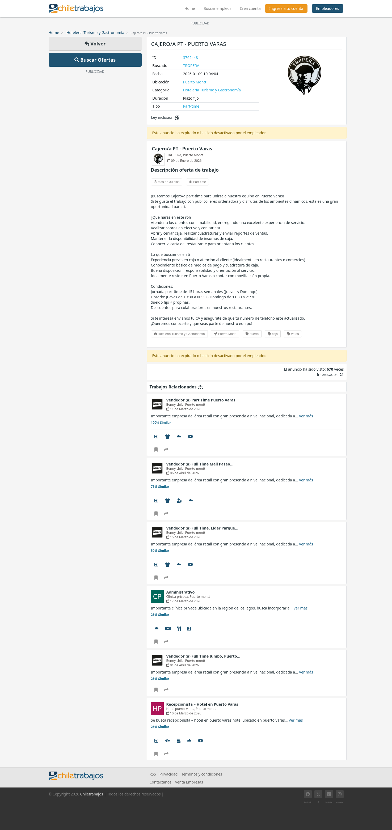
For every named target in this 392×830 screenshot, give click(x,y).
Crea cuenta (250, 8)
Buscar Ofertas (95, 60)
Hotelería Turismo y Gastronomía (95, 32)
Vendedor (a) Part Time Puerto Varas (200, 400)
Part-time (191, 106)
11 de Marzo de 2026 (183, 409)
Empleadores (327, 8)
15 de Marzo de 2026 (183, 537)
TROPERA (191, 65)
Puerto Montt (194, 81)
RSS (153, 774)
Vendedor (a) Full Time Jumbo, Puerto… (203, 656)
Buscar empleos (217, 8)
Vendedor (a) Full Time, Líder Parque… (202, 528)
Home (191, 8)
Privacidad (168, 774)
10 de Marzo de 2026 (183, 713)
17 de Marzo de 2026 (183, 601)
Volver (95, 43)
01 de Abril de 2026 (182, 665)
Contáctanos (160, 782)
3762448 (190, 57)
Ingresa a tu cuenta (286, 8)
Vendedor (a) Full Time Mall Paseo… (200, 464)
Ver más (306, 415)
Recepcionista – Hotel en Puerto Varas (202, 704)
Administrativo (180, 592)
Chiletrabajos (91, 794)
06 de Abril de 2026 (182, 473)
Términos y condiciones (201, 774)
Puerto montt (195, 404)
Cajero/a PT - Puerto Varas (182, 148)
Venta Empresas (189, 782)
